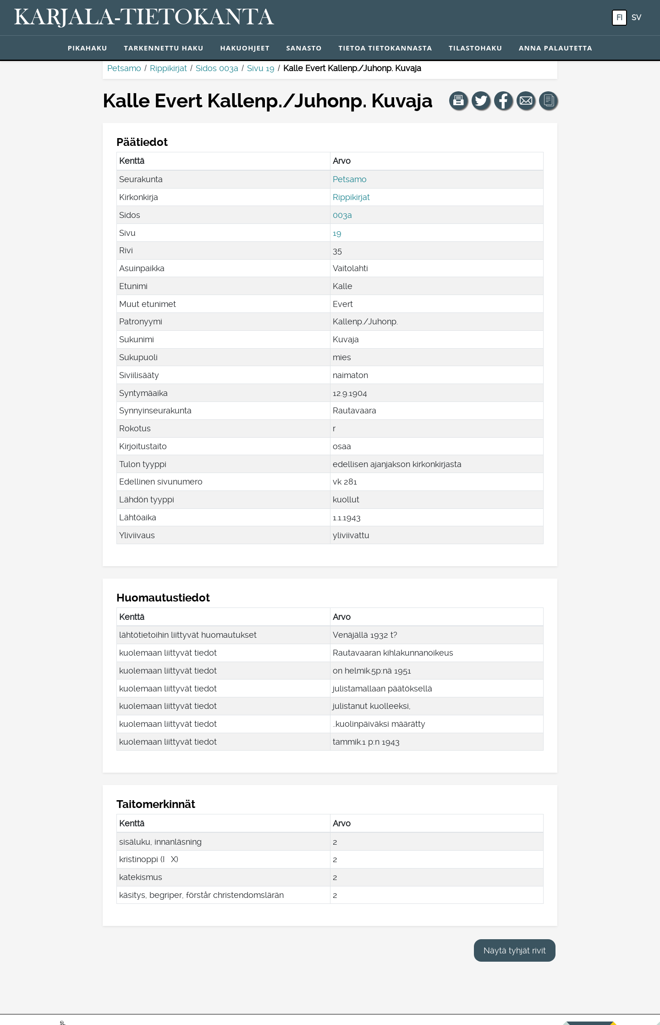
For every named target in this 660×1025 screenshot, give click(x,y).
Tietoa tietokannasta (385, 47)
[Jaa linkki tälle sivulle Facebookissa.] (503, 100)
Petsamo (124, 68)
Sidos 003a (217, 68)
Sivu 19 (261, 68)
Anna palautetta (556, 47)
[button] (458, 100)
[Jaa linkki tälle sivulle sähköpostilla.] (526, 100)
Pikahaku (87, 47)
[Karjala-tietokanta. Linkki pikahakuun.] (144, 17)
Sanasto (304, 47)
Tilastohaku (475, 47)
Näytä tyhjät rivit (515, 950)
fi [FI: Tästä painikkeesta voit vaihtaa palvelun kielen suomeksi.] (619, 17)
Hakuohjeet (245, 47)
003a (342, 215)
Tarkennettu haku (164, 47)
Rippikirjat (168, 68)
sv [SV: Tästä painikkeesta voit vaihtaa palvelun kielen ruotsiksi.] (636, 17)
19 (337, 233)
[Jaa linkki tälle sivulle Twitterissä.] (481, 100)
